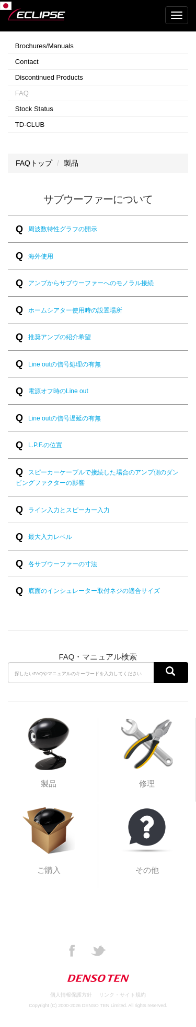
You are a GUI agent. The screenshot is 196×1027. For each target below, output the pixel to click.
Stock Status (34, 109)
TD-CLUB (29, 124)
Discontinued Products (49, 77)
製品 (71, 163)
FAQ (22, 93)
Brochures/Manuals (44, 46)
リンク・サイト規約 (122, 995)
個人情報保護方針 (71, 995)
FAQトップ (34, 163)
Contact (27, 62)
